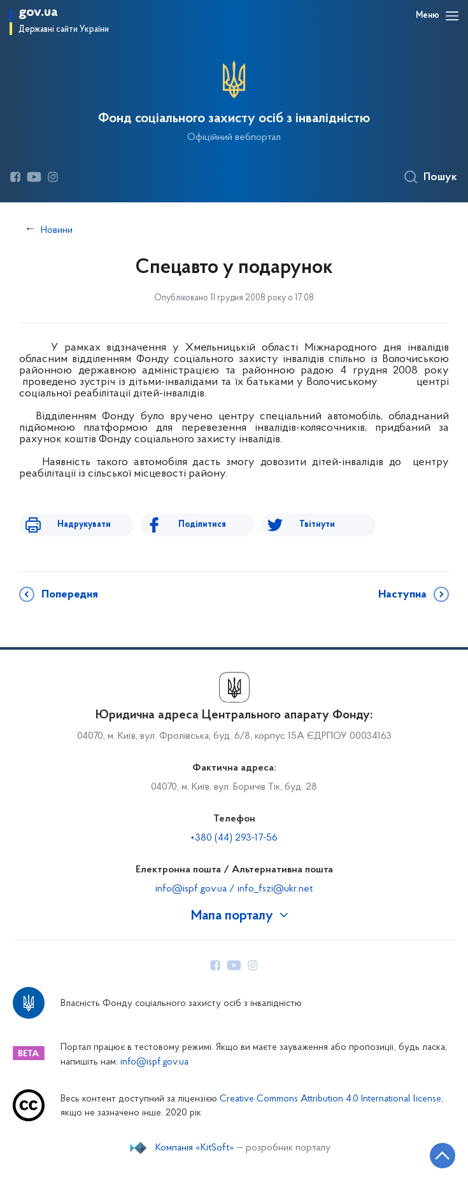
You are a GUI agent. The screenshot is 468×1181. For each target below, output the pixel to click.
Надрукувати (84, 524)
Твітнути (317, 524)
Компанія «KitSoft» (194, 1148)
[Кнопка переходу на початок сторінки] (442, 1155)
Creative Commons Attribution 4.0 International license (330, 1099)
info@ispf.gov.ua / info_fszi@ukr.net (234, 889)
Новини (57, 230)
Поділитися (202, 524)
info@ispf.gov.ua (154, 1062)
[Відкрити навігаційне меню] (452, 16)
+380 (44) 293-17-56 (234, 838)
